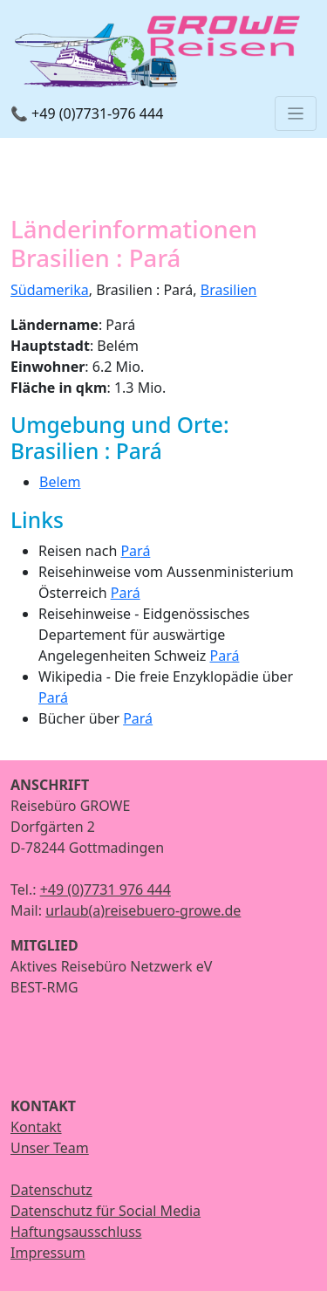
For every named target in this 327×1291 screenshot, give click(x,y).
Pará (135, 550)
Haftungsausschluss (76, 1231)
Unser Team (49, 1147)
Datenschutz (51, 1189)
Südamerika (49, 289)
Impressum (47, 1252)
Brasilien (229, 289)
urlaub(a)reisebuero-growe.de (143, 910)
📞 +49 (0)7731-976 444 (86, 113)
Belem (60, 481)
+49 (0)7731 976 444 (105, 889)
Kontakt (36, 1126)
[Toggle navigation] (296, 113)
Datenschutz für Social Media (105, 1210)
